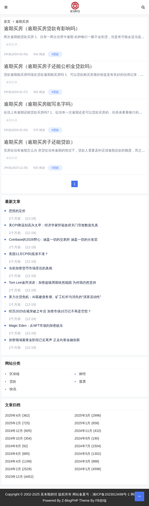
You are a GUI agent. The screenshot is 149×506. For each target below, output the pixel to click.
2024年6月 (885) (17, 454)
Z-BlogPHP (70, 500)
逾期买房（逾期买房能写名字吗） (39, 104)
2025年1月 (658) (87, 423)
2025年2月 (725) (17, 423)
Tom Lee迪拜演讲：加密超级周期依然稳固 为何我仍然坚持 (52, 282)
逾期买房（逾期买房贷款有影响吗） (42, 28)
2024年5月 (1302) (88, 454)
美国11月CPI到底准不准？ (28, 254)
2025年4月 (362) (17, 415)
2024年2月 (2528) (18, 469)
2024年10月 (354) (18, 438)
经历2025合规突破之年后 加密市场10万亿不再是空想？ (50, 311)
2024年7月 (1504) (88, 446)
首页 (7, 21)
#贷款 (55, 54)
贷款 (13, 381)
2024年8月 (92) (16, 446)
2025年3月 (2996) (88, 415)
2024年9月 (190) (87, 438)
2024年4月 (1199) (18, 461)
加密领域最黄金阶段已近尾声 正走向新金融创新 (44, 340)
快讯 (13, 389)
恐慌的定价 (17, 211)
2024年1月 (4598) (88, 469)
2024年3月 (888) (87, 461)
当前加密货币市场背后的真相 (30, 268)
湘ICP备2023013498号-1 (111, 494)
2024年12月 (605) (18, 431)
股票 (82, 381)
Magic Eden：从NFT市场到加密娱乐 (36, 325)
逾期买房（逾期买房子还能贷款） (39, 142)
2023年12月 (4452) (19, 477)
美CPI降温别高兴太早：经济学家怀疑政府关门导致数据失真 (53, 225)
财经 (82, 374)
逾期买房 (11, 44)
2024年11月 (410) (88, 431)
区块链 (15, 374)
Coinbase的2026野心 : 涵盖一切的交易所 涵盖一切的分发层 (53, 239)
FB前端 (100, 500)
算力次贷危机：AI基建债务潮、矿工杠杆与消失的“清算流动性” (55, 297)
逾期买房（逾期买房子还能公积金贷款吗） (49, 66)
